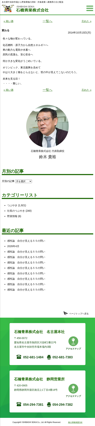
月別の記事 (8, 181)
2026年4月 (13, 246)
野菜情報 (12, 216)
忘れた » (86, 21)
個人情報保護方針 (75, 422)
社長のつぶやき (16, 210)
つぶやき (12, 205)
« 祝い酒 (8, 21)
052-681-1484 (33, 357)
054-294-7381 (33, 404)
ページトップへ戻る (79, 313)
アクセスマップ (73, 349)
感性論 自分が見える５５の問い (26, 240)
